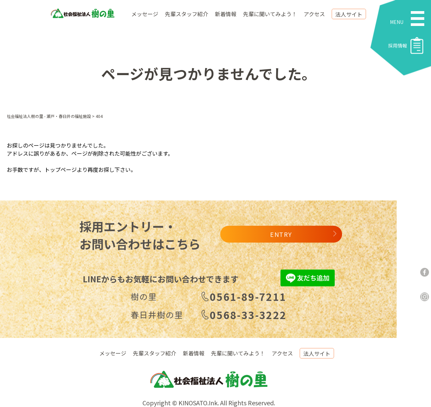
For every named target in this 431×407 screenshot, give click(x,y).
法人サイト (348, 14)
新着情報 (225, 14)
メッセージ (144, 14)
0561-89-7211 (248, 296)
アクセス (314, 14)
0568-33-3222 (248, 314)
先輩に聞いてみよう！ (270, 14)
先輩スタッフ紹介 (186, 14)
